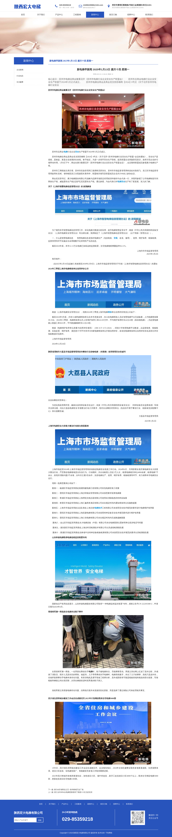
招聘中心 (131, 15)
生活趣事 (20, 82)
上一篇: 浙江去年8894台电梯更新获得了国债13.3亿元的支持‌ (70, 792)
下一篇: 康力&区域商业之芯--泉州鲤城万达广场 (66, 789)
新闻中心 (95, 15)
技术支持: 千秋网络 (105, 833)
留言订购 (113, 15)
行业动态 (20, 76)
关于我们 (41, 15)
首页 (23, 15)
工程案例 (77, 15)
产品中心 (59, 15)
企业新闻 (20, 70)
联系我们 (149, 15)
